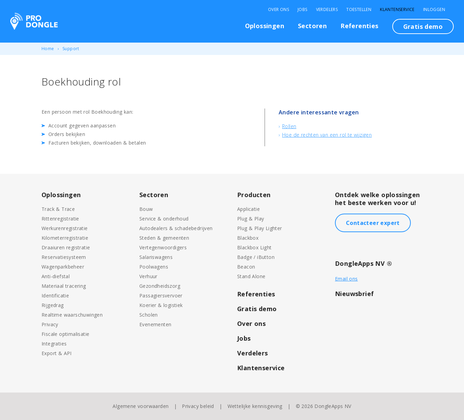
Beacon (246, 266)
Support (70, 49)
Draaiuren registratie (66, 247)
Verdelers (327, 9)
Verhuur (148, 276)
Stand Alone (251, 276)
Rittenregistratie (60, 218)
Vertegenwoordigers (163, 247)
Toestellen (358, 9)
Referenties (359, 26)
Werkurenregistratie (65, 228)
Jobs (303, 9)
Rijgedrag (53, 305)
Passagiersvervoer (161, 295)
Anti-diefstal (56, 276)
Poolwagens (153, 266)
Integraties (54, 343)
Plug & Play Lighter (259, 228)
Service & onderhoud (164, 218)
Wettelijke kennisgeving (255, 406)
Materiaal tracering (64, 286)
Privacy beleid (198, 406)
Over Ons (278, 9)
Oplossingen (264, 26)
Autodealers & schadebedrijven (176, 228)
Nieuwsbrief (354, 294)
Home (48, 49)
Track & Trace (58, 209)
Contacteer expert (373, 223)
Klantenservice (397, 9)
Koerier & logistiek (161, 305)
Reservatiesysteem (64, 257)
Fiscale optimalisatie (65, 334)
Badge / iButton (256, 257)
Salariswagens (156, 257)
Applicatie (248, 209)
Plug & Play (250, 218)
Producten (254, 195)
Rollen (289, 126)
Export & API (57, 353)
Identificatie (55, 295)
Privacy (50, 324)
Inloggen (434, 9)
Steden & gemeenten (164, 238)
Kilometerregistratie (65, 238)
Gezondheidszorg (159, 286)
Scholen (148, 314)
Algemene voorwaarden (141, 406)
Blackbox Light (254, 247)
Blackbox (247, 238)
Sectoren (312, 26)
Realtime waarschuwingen (72, 314)
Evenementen (155, 324)
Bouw (146, 209)
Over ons (251, 323)
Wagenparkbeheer (63, 266)
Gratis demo (423, 26)
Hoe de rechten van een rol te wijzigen (327, 135)
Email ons (346, 278)
